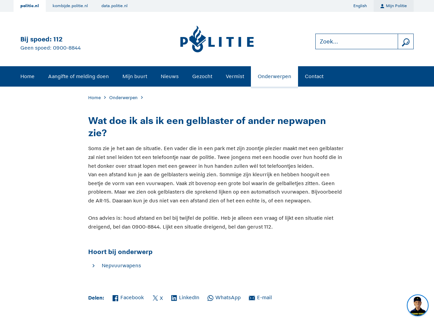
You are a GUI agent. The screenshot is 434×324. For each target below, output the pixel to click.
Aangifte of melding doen (78, 76)
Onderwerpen (274, 76)
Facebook (128, 296)
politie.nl (29, 5)
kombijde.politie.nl (70, 5)
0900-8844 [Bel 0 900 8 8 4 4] (67, 47)
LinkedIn (185, 296)
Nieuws (170, 76)
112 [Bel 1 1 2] (57, 39)
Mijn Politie (393, 6)
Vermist (235, 76)
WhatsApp (224, 296)
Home (27, 76)
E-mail (260, 296)
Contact (314, 76)
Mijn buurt (134, 76)
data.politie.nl (114, 5)
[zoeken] (405, 41)
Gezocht (202, 76)
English (360, 5)
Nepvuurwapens (121, 265)
